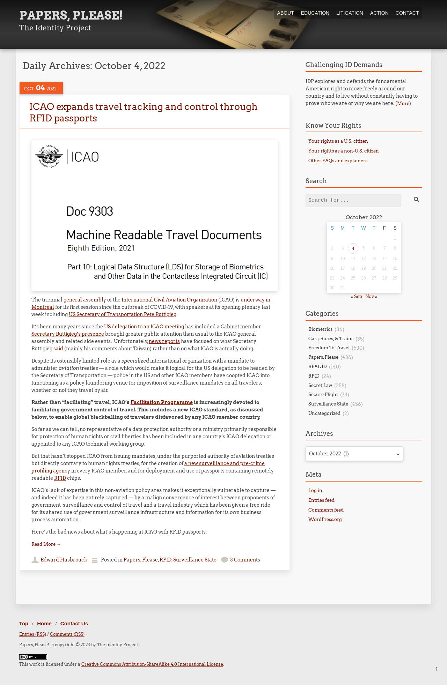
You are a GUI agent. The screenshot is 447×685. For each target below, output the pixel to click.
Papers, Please (141, 560)
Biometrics (320, 329)
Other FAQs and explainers (337, 160)
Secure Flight (323, 394)
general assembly (85, 300)
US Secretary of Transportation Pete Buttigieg (122, 314)
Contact (407, 13)
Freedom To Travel (329, 347)
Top (23, 623)
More (403, 103)
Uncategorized (324, 413)
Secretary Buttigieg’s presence (67, 334)
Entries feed (321, 500)
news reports (164, 341)
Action (379, 13)
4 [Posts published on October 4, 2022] (353, 248)
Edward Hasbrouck (64, 560)
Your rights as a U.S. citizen (338, 141)
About (285, 13)
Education (315, 13)
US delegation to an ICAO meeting (144, 326)
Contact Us (74, 623)
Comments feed (326, 510)
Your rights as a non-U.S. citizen (343, 151)
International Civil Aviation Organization (169, 300)
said (58, 348)
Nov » (371, 296)
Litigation (349, 13)
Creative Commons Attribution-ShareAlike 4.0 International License (152, 664)
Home (44, 623)
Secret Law (320, 385)
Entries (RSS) (32, 634)
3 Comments (245, 560)
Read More (46, 544)
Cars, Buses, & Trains (330, 338)
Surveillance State (195, 560)
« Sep (356, 296)
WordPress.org (325, 519)
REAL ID (317, 366)
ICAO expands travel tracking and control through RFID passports (143, 112)
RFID (60, 478)
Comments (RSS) (67, 634)
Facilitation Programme (162, 402)
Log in (315, 490)
